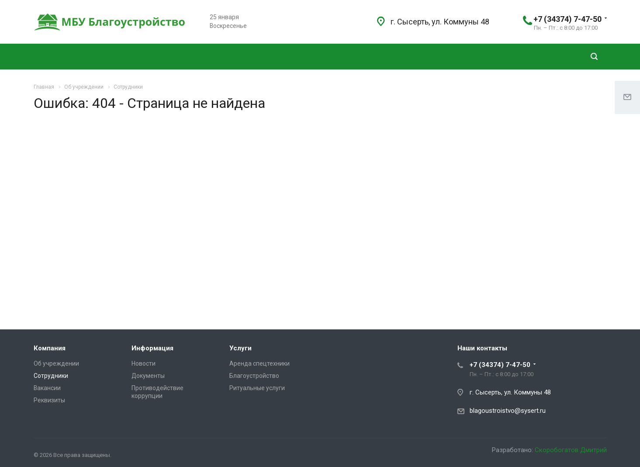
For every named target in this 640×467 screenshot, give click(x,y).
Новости (143, 363)
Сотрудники (51, 375)
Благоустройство (254, 375)
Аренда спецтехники (259, 363)
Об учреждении (56, 363)
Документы (148, 375)
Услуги (240, 348)
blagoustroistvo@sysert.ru (508, 411)
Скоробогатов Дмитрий (571, 450)
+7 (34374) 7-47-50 (567, 19)
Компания (50, 348)
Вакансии (47, 387)
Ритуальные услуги (257, 387)
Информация (152, 348)
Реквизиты (49, 400)
